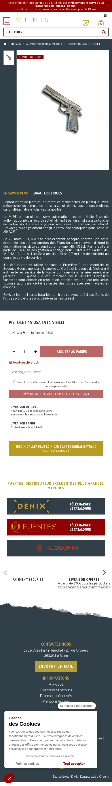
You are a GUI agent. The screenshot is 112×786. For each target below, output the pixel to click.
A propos (56, 684)
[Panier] (101, 23)
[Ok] (104, 32)
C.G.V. (56, 707)
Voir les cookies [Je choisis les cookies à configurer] (27, 764)
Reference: (38, 332)
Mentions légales (56, 701)
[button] (9, 778)
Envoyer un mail (56, 666)
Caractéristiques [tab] (47, 193)
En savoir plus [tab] (15, 193)
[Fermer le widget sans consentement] (77, 705)
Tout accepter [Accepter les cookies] (74, 764)
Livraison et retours (56, 690)
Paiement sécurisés (56, 696)
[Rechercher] (56, 32)
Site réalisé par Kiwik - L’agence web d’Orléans (81, 776)
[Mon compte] (86, 23)
